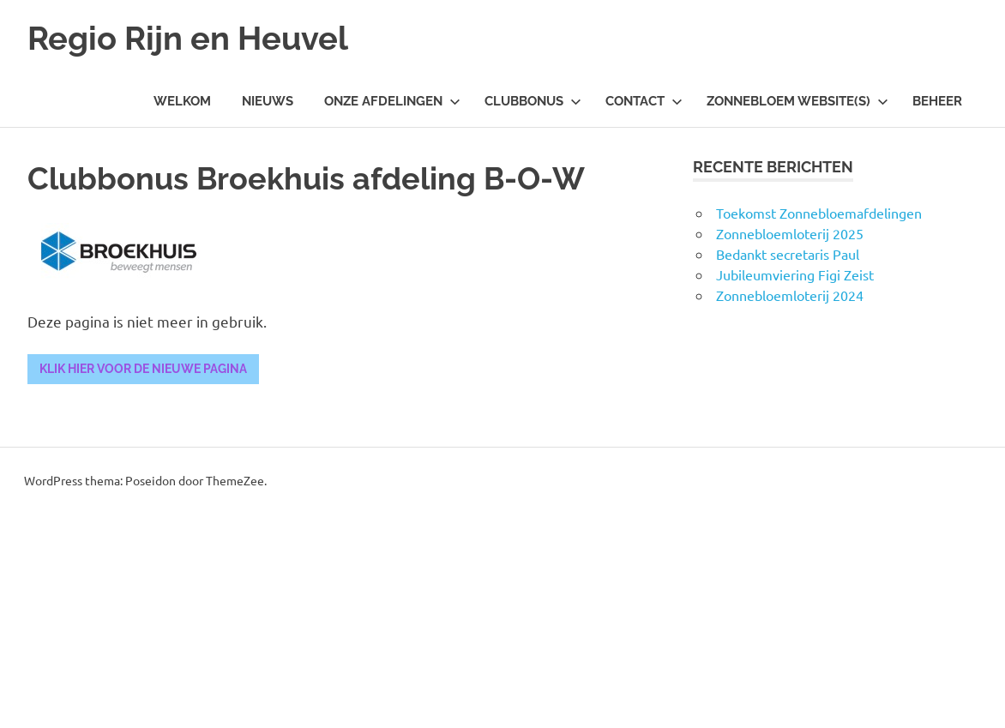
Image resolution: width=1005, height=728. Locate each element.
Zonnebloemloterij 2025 (790, 233)
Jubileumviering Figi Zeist (795, 274)
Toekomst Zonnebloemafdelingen (819, 212)
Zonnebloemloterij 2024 (790, 295)
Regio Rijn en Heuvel (187, 38)
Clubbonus (532, 101)
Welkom (182, 101)
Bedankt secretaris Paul (787, 253)
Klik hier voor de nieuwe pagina (143, 369)
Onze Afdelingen (392, 101)
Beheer (937, 101)
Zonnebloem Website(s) (797, 101)
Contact (644, 101)
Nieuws (267, 101)
